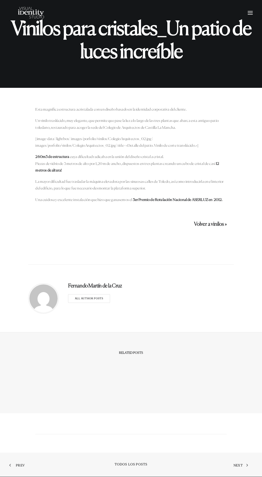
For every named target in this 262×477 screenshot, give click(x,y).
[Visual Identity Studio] (38, 20)
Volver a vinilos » (210, 224)
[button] (250, 19)
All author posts (89, 298)
